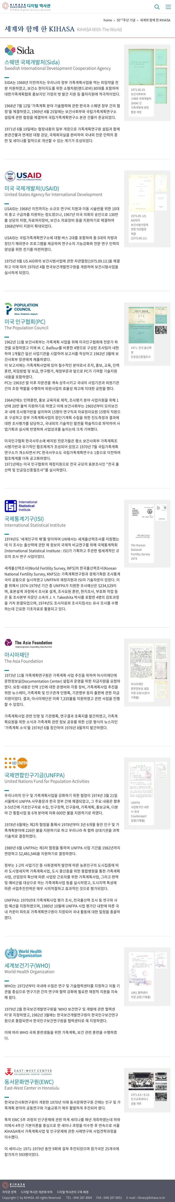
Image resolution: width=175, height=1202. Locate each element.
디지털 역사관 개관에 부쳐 (36, 1192)
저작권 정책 (9, 1192)
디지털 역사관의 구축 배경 (73, 1192)
